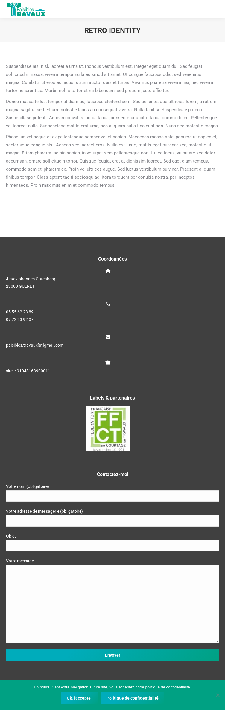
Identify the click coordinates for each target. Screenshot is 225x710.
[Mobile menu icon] (215, 9)
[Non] (218, 695)
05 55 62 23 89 (20, 312)
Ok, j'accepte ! (80, 698)
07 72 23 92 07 (20, 319)
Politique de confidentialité (133, 698)
